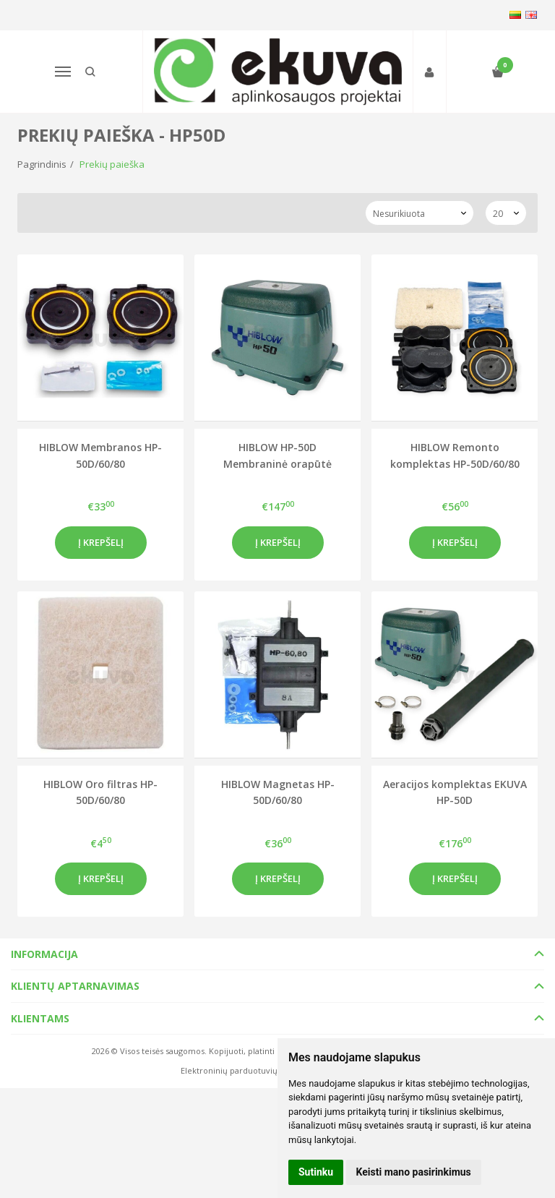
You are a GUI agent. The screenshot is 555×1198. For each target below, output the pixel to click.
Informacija (44, 954)
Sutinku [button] (315, 1172)
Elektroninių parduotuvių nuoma (244, 1070)
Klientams (40, 1018)
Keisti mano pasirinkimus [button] (413, 1172)
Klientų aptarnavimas (75, 986)
